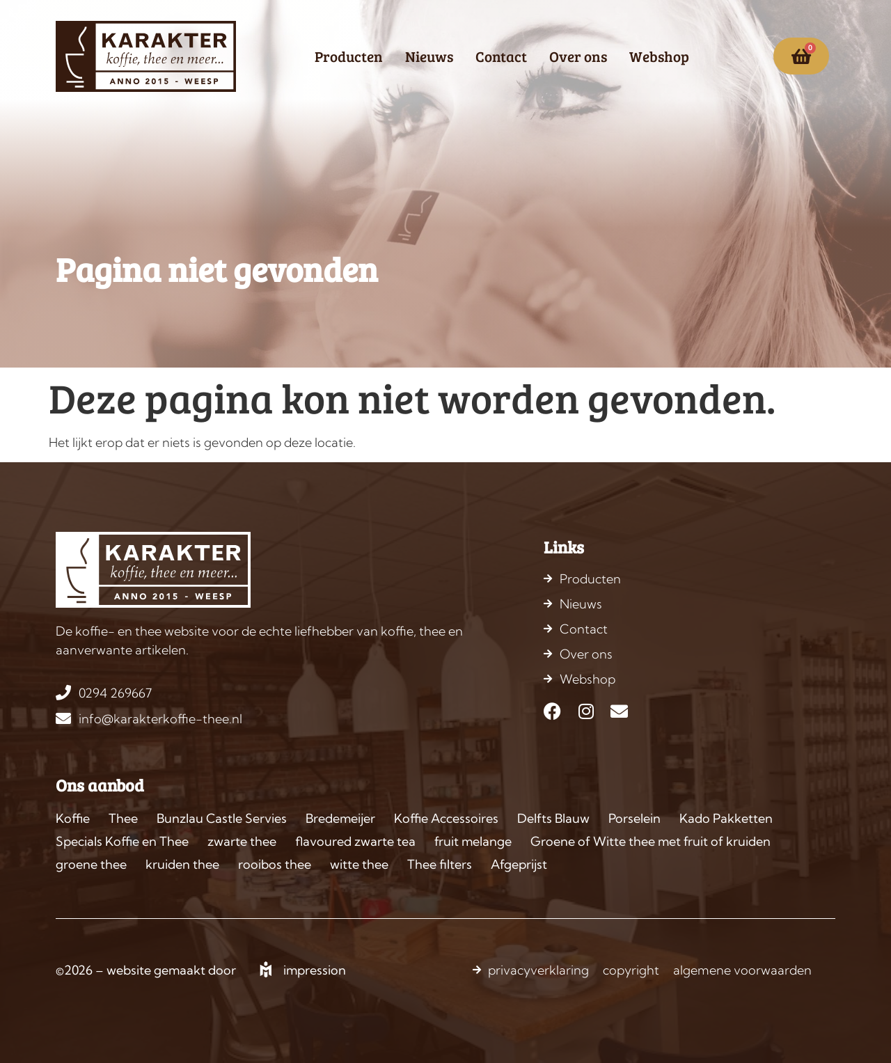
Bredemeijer (340, 818)
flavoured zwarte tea (355, 841)
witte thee (359, 864)
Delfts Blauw (553, 818)
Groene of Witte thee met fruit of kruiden (650, 841)
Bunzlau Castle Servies (222, 818)
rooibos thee (274, 864)
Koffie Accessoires (446, 818)
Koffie (73, 818)
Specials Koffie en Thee (122, 841)
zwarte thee (241, 841)
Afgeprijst (519, 864)
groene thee (91, 864)
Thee (123, 818)
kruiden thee (182, 864)
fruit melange (473, 841)
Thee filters (439, 864)
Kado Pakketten (726, 818)
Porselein (634, 818)
